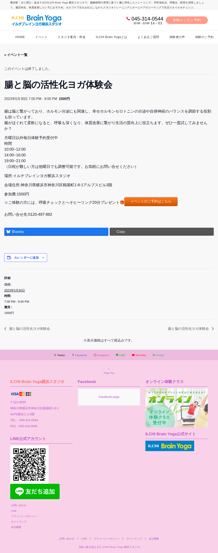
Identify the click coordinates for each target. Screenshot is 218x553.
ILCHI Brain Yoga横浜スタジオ (37, 381)
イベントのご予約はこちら (151, 201)
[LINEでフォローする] (120, 355)
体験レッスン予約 (187, 20)
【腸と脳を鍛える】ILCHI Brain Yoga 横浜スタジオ (109, 547)
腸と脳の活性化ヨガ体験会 (29, 328)
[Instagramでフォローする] (101, 355)
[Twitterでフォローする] (59, 355)
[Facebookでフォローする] (79, 355)
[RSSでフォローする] (158, 355)
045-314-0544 (147, 19)
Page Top (109, 370)
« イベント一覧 (15, 55)
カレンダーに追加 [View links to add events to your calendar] (26, 257)
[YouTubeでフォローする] (139, 355)
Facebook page (109, 397)
